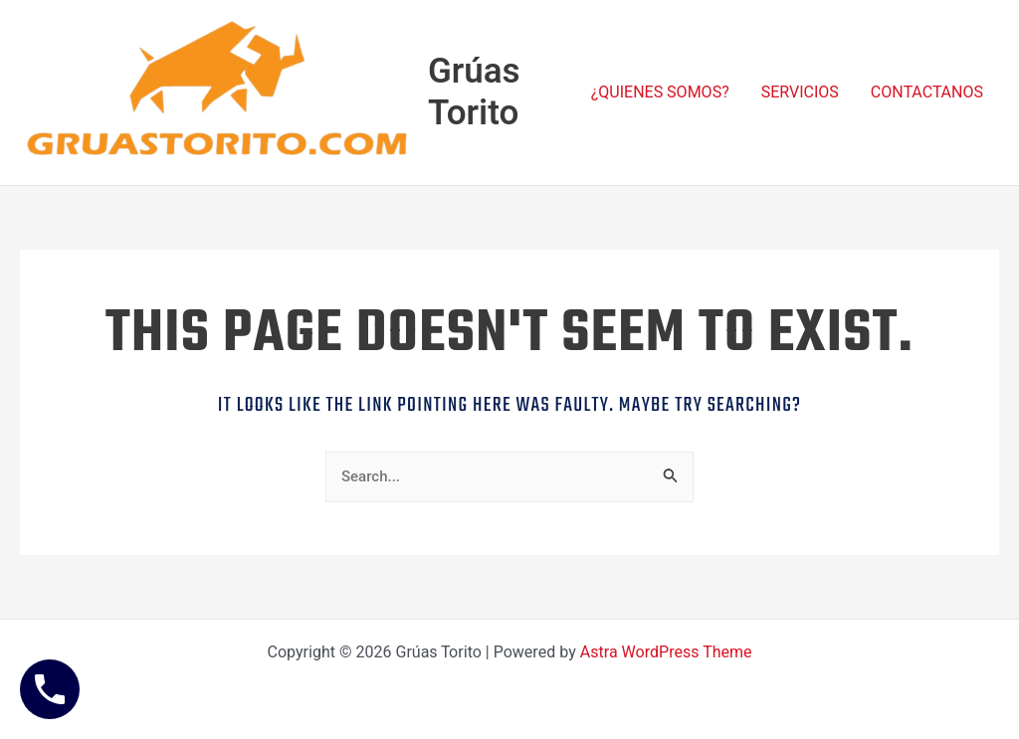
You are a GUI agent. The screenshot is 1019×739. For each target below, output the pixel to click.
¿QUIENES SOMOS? (660, 92)
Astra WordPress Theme (666, 652)
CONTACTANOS (927, 92)
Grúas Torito (474, 92)
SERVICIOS (800, 92)
